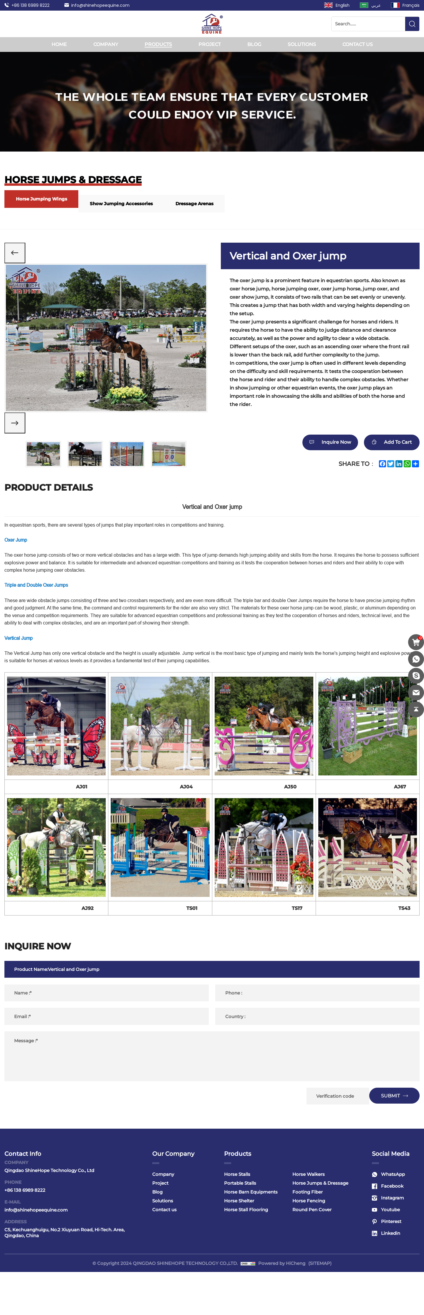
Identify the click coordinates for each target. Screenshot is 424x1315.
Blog (254, 44)
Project (209, 44)
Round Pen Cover (312, 1252)
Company (105, 44)
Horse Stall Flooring (246, 1252)
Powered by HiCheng (281, 1306)
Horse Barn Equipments (251, 1235)
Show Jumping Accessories (131, 203)
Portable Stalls (240, 1226)
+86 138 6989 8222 (30, 5)
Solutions (302, 44)
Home (59, 44)
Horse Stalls (237, 1217)
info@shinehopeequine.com (100, 5)
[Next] (17, 431)
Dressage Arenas (211, 203)
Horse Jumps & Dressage (320, 1226)
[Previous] (17, 256)
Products (158, 44)
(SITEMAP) (320, 1306)
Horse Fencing (308, 1244)
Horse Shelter (239, 1244)
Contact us (357, 44)
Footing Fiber (307, 1235)
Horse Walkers (308, 1217)
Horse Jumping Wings (44, 199)
